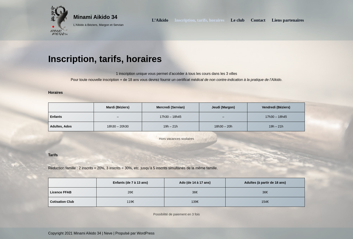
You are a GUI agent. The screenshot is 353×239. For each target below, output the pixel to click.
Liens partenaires (288, 20)
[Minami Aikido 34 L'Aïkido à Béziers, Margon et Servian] (86, 20)
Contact (258, 20)
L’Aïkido (160, 20)
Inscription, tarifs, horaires (199, 20)
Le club (237, 20)
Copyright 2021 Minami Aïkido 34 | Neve (80, 233)
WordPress (145, 233)
